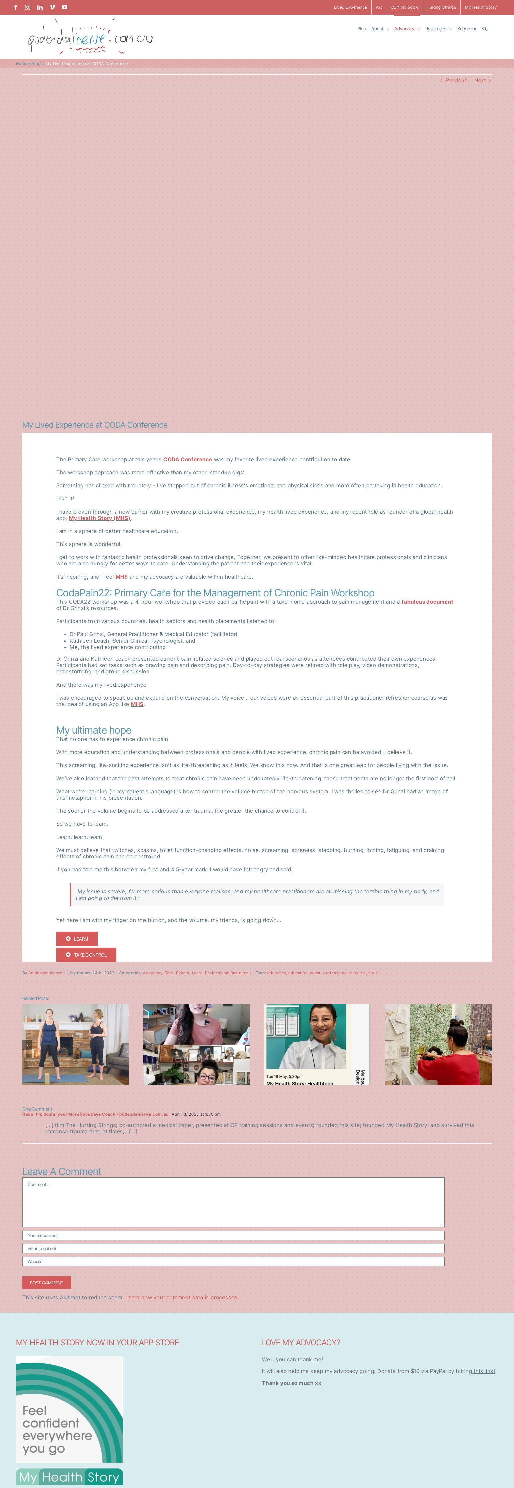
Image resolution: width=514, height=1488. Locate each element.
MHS (122, 576)
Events (182, 972)
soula (373, 972)
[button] (484, 28)
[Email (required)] (233, 1248)
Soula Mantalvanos (46, 972)
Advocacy (152, 972)
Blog (36, 63)
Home (21, 63)
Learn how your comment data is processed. (182, 1297)
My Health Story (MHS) (100, 518)
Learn (197, 972)
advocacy (276, 972)
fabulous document (428, 601)
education (297, 972)
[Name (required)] (233, 1235)
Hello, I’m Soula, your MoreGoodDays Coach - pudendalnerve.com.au (95, 1114)
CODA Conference (187, 459)
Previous (457, 80)
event (315, 972)
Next (480, 80)
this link (483, 1371)
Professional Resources (228, 972)
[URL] (233, 1261)
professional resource (344, 972)
